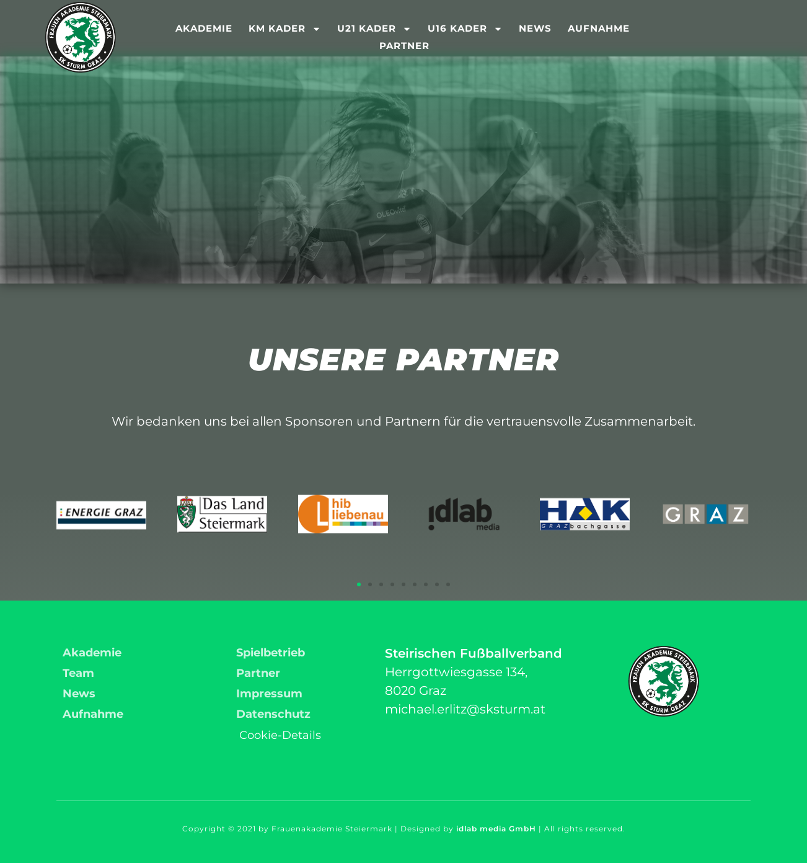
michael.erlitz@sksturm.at (465, 709)
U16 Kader (465, 28)
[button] (359, 584)
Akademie (203, 28)
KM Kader (285, 28)
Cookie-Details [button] (280, 735)
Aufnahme (599, 28)
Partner (404, 45)
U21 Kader (374, 28)
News (535, 28)
